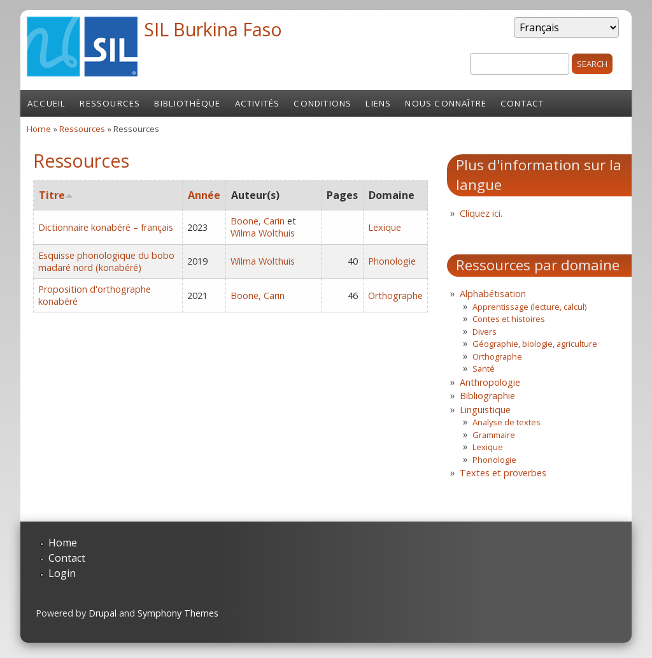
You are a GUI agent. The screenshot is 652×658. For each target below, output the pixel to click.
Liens (378, 103)
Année (204, 195)
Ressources (110, 103)
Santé (483, 368)
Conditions (322, 103)
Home (39, 129)
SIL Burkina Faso (213, 29)
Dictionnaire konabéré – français (105, 227)
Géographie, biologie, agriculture (534, 343)
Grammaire (493, 435)
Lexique (384, 227)
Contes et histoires (508, 319)
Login (62, 573)
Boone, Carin (257, 221)
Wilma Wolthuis (262, 233)
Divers (484, 331)
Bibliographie (487, 396)
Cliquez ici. (481, 213)
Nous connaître (445, 103)
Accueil (46, 103)
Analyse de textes (506, 422)
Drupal (103, 613)
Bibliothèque (187, 103)
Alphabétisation (493, 294)
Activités (257, 103)
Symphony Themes (178, 613)
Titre (56, 195)
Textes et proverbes (503, 473)
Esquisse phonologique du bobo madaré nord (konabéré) (106, 261)
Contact (522, 103)
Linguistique (485, 410)
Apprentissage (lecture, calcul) (529, 306)
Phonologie (392, 261)
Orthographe (395, 295)
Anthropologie (490, 382)
